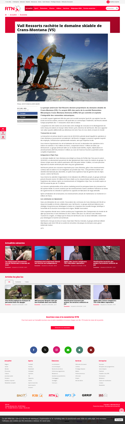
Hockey (30, 366)
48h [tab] (9, 282)
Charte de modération (105, 380)
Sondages (54, 380)
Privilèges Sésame (56, 1)
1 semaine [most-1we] (18, 282)
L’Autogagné (55, 378)
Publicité (101, 371)
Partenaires (102, 376)
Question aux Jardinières (58, 376)
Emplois (28, 1)
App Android (91, 349)
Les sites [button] (8, 1)
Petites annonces (80, 373)
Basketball (31, 369)
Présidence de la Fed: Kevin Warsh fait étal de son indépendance (47, 262)
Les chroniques (56, 366)
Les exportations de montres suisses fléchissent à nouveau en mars (17, 263)
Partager (22, 113)
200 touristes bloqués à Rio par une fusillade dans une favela (46, 301)
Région (7, 364)
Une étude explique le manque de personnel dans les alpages (17, 301)
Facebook (33, 349)
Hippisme (31, 378)
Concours (54, 382)
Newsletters (68, 349)
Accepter (119, 420)
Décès (39, 1)
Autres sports (32, 385)
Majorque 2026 (76, 8)
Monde (7, 369)
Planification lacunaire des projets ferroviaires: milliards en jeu (105, 263)
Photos (51, 8)
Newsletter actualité (10, 382)
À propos (101, 364)
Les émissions (55, 364)
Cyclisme (30, 373)
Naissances (34, 1)
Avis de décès (79, 380)
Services (66, 8)
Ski (29, 376)
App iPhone (79, 349)
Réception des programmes (106, 366)
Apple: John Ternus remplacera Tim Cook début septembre (75, 262)
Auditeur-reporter (113, 1)
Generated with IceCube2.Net (112, 406)
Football (30, 364)
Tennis (30, 380)
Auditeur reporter (10, 380)
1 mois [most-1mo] (27, 282)
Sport (36, 8)
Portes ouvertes (89, 8)
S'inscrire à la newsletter (62, 327)
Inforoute (22, 1)
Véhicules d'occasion (67, 1)
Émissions (43, 8)
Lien (20, 121)
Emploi (77, 378)
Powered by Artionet (98, 406)
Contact (101, 382)
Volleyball (30, 371)
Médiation (101, 378)
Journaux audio (9, 376)
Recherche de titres (57, 369)
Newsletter (102, 385)
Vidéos (58, 8)
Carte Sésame (46, 1)
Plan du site (27, 407)
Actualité (29, 8)
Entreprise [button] (15, 1)
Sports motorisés (33, 382)
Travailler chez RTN (104, 373)
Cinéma (77, 366)
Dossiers (7, 378)
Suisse (6, 366)
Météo (77, 371)
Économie (23, 15)
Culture (7, 373)
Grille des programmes (58, 371)
